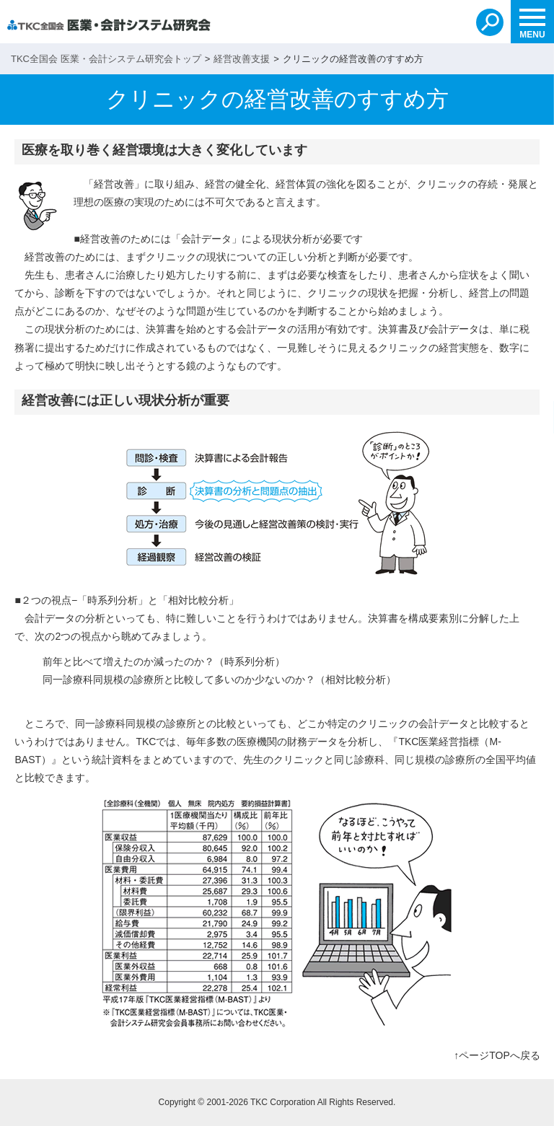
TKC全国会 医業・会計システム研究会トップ (106, 58)
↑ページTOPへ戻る (497, 1055)
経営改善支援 (242, 58)
